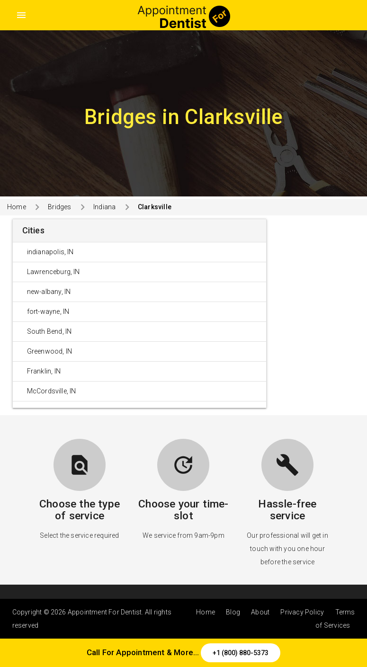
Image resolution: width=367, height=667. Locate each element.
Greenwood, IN (49, 351)
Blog (233, 612)
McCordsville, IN (51, 391)
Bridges (59, 207)
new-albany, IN (49, 291)
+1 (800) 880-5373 (241, 653)
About (260, 612)
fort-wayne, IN (48, 311)
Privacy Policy (302, 612)
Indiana (104, 207)
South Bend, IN (49, 331)
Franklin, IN (44, 371)
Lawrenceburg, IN (53, 272)
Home (16, 207)
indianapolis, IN (50, 252)
